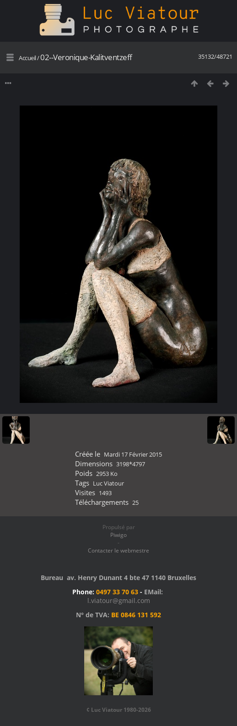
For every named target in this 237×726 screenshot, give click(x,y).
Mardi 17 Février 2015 (133, 454)
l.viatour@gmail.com (118, 600)
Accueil (27, 58)
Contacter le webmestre (118, 550)
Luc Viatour (108, 483)
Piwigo (118, 535)
